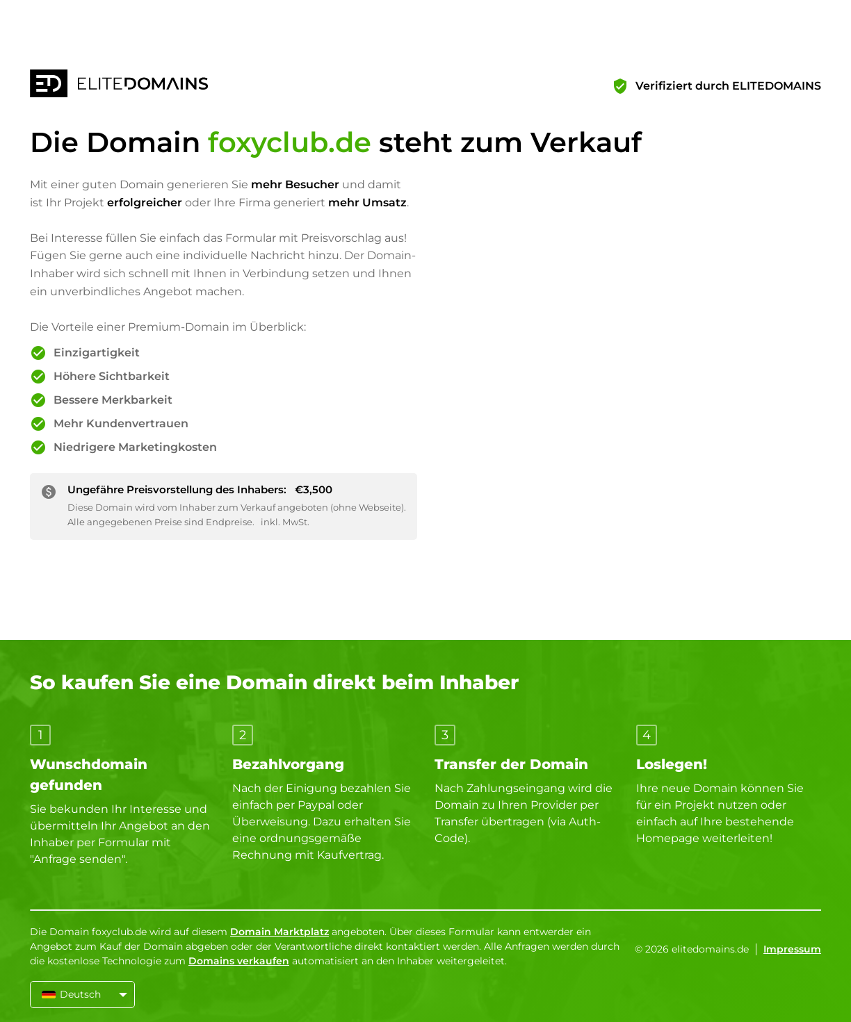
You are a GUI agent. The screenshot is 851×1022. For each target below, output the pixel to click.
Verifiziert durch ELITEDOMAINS (728, 85)
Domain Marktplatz (279, 931)
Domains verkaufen (238, 961)
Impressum (792, 949)
